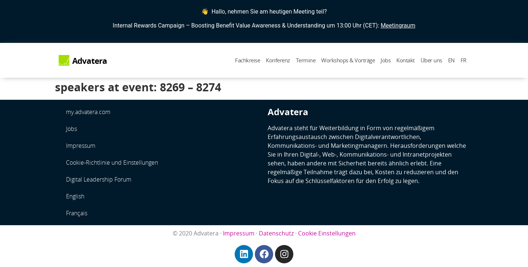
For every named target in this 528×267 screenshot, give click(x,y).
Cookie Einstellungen (327, 233)
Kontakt (405, 60)
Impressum (80, 146)
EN (451, 60)
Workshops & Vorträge (348, 60)
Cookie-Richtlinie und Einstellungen (112, 162)
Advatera (89, 60)
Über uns (431, 60)
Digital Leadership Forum (98, 179)
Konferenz (278, 60)
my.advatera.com (88, 112)
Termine (306, 60)
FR (463, 60)
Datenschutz (276, 233)
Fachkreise (247, 60)
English (75, 196)
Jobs (385, 60)
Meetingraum (398, 25)
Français (76, 213)
